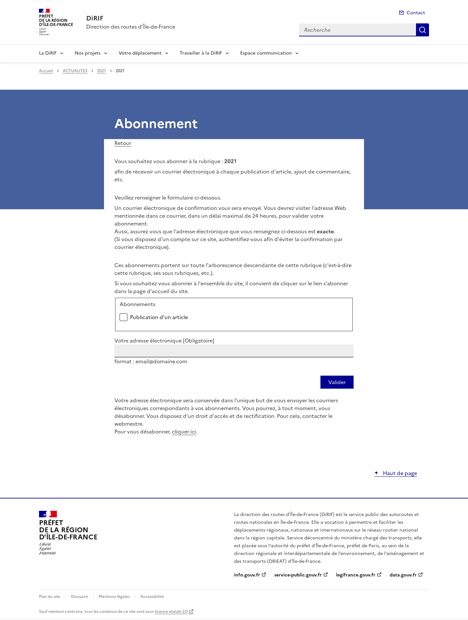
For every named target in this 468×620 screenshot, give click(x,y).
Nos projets (87, 53)
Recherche (422, 29)
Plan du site (49, 597)
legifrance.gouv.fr (355, 575)
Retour (122, 143)
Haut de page (399, 473)
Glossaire (79, 597)
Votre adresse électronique (164, 340)
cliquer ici (184, 431)
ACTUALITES (75, 71)
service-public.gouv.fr (298, 575)
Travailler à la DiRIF (201, 53)
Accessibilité (152, 597)
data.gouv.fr (403, 575)
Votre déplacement (140, 53)
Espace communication (266, 53)
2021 (101, 71)
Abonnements (137, 304)
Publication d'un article (159, 317)
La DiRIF (48, 53)
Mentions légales (114, 597)
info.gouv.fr (247, 575)
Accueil (46, 71)
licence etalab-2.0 (171, 611)
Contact (416, 12)
